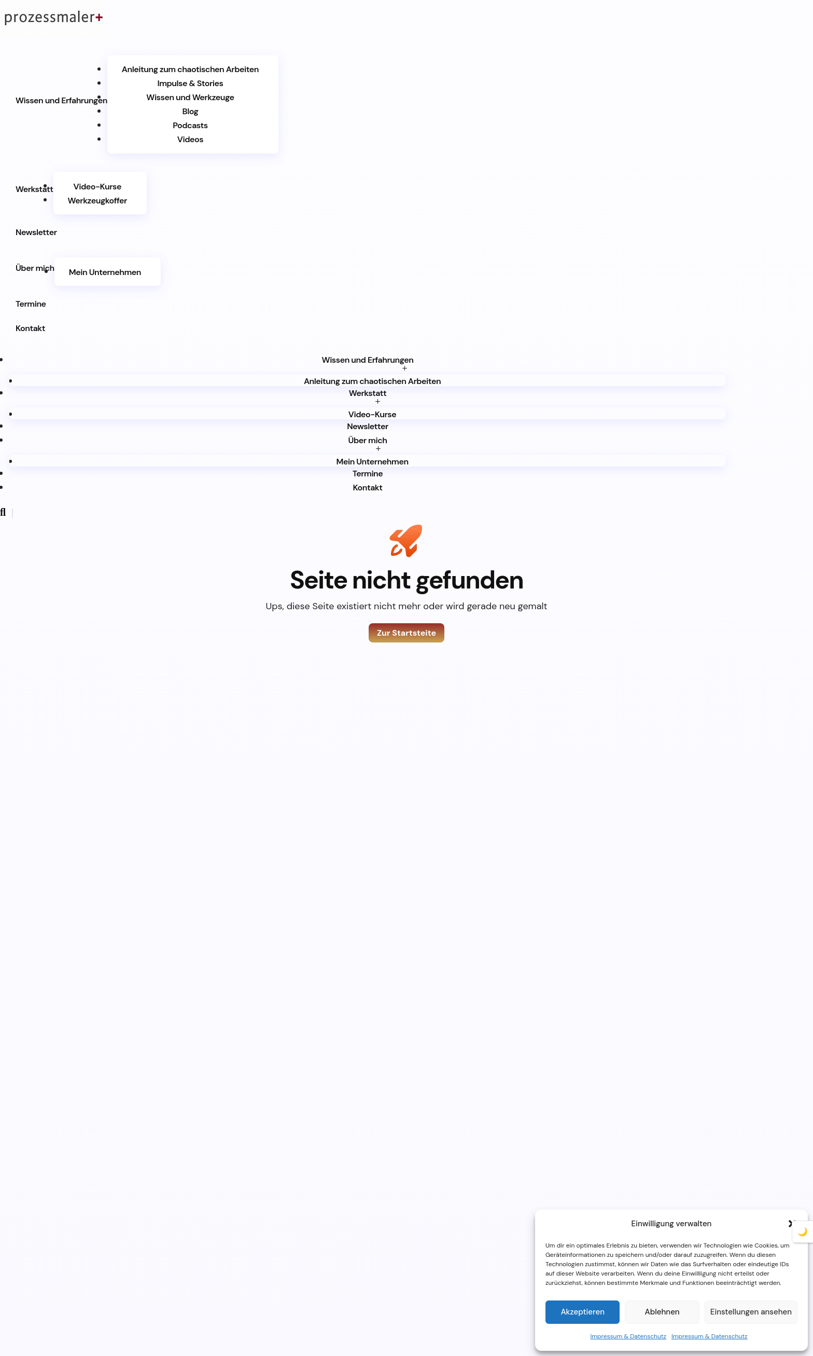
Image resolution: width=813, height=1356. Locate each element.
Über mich (35, 268)
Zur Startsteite (406, 632)
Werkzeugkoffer (97, 200)
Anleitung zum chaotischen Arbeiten (190, 69)
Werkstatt (34, 189)
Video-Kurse (97, 186)
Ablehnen (662, 1312)
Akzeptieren (582, 1312)
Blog (191, 111)
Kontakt (30, 328)
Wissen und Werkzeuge (190, 97)
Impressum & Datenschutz (628, 1336)
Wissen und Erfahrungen (61, 100)
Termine (31, 303)
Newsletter (36, 232)
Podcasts (190, 125)
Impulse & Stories (190, 83)
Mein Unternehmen (105, 271)
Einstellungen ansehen (751, 1312)
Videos (190, 139)
